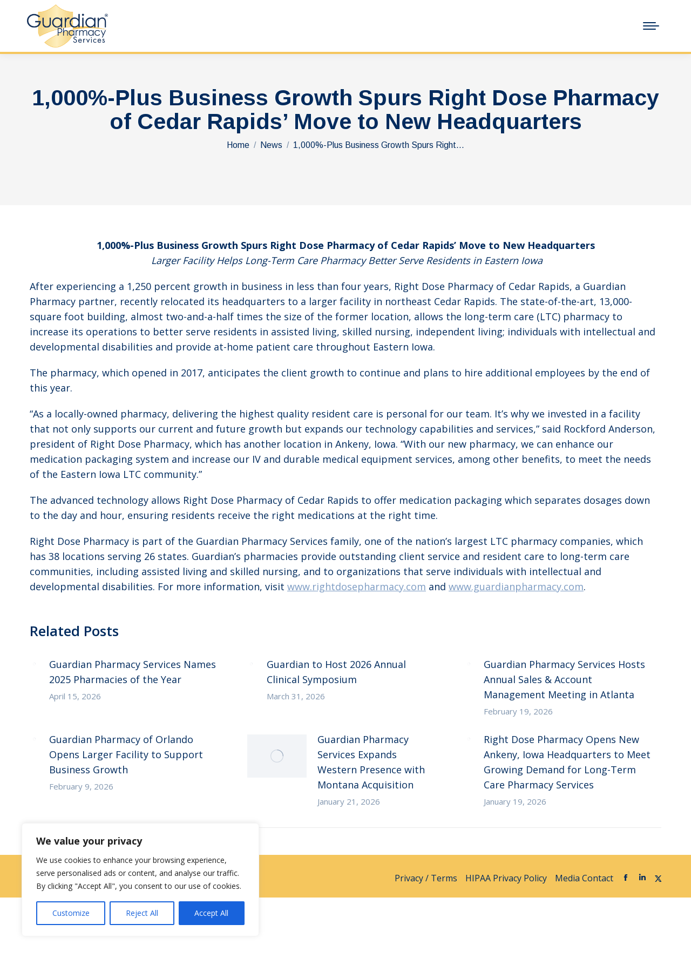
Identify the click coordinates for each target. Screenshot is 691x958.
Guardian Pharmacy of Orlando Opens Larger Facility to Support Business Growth (126, 754)
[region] (140, 879)
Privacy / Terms (426, 878)
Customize (71, 913)
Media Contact (584, 878)
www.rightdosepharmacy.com (356, 586)
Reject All (142, 913)
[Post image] (34, 663)
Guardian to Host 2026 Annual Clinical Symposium (336, 672)
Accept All (211, 913)
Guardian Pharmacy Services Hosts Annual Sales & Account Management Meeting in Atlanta (564, 679)
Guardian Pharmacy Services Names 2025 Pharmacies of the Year (132, 672)
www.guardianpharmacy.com (516, 586)
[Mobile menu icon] (651, 26)
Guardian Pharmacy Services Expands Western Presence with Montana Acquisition (371, 762)
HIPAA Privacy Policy (506, 878)
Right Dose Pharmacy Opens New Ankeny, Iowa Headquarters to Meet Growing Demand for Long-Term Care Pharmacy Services (567, 762)
